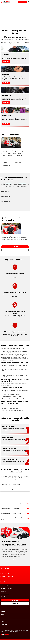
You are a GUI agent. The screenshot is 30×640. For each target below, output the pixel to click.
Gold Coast (18, 162)
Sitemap (3, 596)
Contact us (3, 591)
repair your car (17, 351)
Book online (6, 61)
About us (15, 560)
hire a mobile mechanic (11, 348)
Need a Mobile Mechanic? (5, 573)
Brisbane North (6, 164)
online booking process (12, 153)
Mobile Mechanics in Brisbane (6, 576)
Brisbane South (6, 165)
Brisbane (5, 162)
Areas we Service (5, 594)
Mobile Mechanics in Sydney (6, 579)
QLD (3, 26)
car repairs (15, 42)
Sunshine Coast (19, 164)
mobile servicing (22, 183)
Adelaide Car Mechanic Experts (6, 571)
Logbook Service (3, 581)
